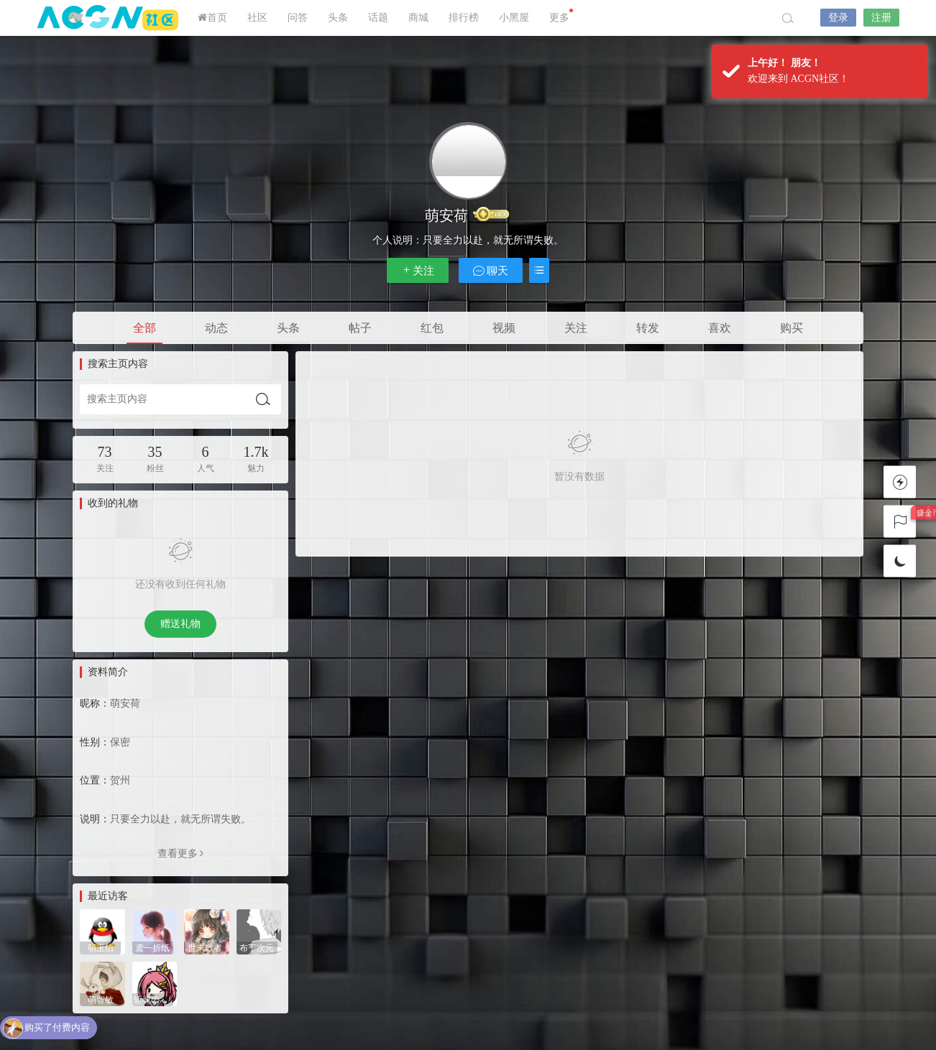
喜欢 (719, 328)
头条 (338, 17)
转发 (647, 328)
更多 (561, 16)
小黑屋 (514, 17)
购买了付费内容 (57, 1028)
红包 (432, 328)
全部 (144, 328)
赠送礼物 (180, 623)
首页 (212, 17)
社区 (257, 17)
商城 (418, 17)
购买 (791, 328)
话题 (378, 17)
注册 (881, 17)
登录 (838, 17)
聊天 (491, 270)
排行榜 (464, 17)
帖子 (360, 328)
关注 (417, 270)
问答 (298, 17)
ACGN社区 (108, 18)
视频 (503, 328)
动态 (216, 328)
